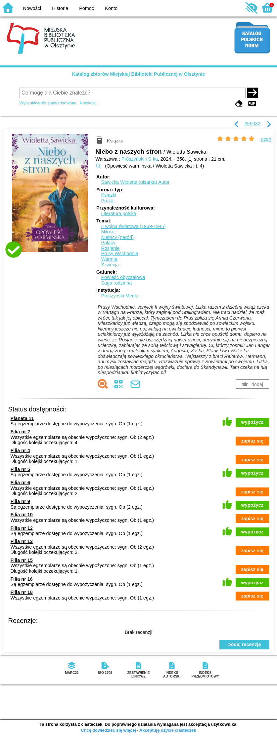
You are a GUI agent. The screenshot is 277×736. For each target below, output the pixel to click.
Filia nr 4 (20, 450)
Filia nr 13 (22, 541)
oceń (266, 139)
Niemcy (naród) (117, 237)
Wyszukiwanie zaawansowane (48, 102)
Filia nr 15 (22, 560)
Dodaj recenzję (244, 644)
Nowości (32, 8)
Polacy (108, 242)
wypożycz (252, 422)
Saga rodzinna (116, 283)
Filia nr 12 (22, 528)
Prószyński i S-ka (139, 159)
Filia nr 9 (20, 501)
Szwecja (110, 264)
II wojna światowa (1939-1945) (133, 226)
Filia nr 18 (22, 592)
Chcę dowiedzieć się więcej (108, 730)
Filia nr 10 (22, 514)
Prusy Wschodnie (119, 253)
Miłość (108, 231)
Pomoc (86, 8)
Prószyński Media (119, 295)
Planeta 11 (22, 418)
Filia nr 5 (20, 469)
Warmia (109, 259)
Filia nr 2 (20, 431)
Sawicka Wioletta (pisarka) (135, 182)
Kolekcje (88, 102)
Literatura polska (118, 213)
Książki (108, 195)
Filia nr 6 (20, 482)
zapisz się (252, 441)
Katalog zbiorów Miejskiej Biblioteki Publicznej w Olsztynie (138, 74)
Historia (60, 8)
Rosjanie (110, 248)
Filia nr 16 (22, 579)
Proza (107, 200)
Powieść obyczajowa (123, 277)
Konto (111, 8)
